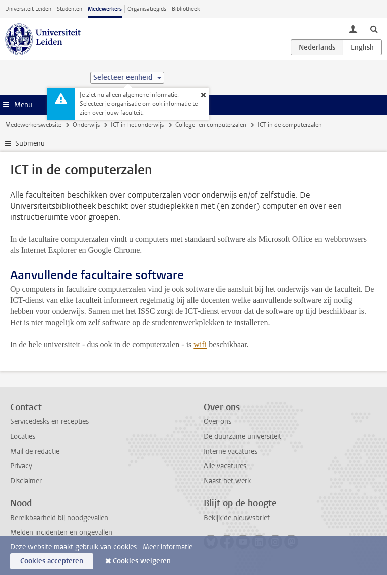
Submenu (30, 143)
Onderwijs (86, 125)
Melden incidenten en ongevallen (61, 532)
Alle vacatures (225, 466)
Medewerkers (105, 9)
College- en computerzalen (210, 125)
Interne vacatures (230, 451)
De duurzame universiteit (242, 436)
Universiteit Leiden (28, 9)
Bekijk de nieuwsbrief (237, 518)
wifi (200, 344)
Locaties (22, 436)
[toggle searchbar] (374, 29)
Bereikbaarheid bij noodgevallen (59, 518)
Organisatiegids (146, 9)
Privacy (21, 466)
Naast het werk (227, 481)
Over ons (217, 421)
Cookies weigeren (142, 561)
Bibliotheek (186, 9)
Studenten (69, 9)
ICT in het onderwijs (137, 125)
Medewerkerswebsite (33, 125)
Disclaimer (26, 481)
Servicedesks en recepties (49, 421)
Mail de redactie (34, 451)
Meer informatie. (169, 547)
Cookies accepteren (51, 561)
